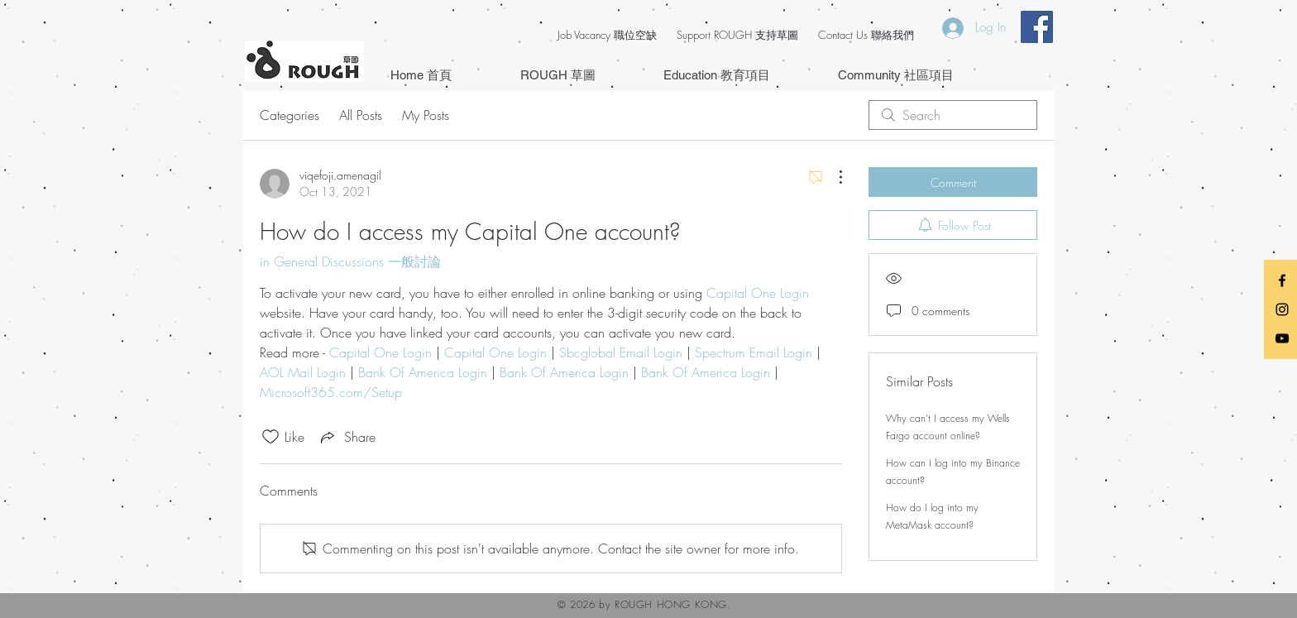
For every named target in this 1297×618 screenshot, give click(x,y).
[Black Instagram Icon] (1282, 309)
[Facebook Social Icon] (1037, 27)
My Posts (425, 115)
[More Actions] (832, 177)
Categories (289, 115)
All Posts (360, 115)
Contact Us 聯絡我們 (866, 34)
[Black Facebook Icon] (1282, 280)
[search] (953, 115)
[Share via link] (347, 437)
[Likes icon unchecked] (270, 437)
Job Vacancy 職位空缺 (607, 34)
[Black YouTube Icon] (1282, 338)
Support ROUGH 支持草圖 (737, 34)
